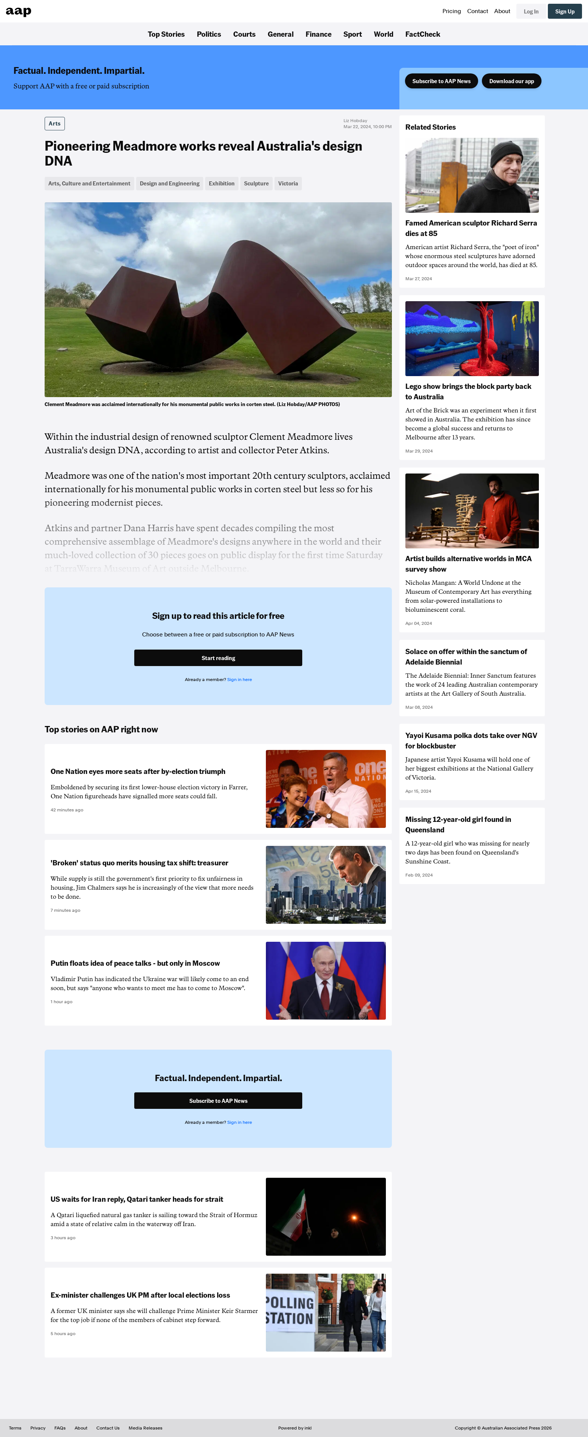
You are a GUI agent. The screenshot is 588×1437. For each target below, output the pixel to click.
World (383, 34)
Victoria (288, 183)
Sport (353, 34)
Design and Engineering (170, 183)
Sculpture (256, 183)
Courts (244, 34)
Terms (15, 1428)
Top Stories (166, 34)
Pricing (451, 11)
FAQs (60, 1428)
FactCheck (422, 34)
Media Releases (145, 1428)
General (281, 34)
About (502, 11)
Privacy (37, 1428)
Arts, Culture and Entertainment (89, 183)
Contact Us (108, 1428)
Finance (319, 34)
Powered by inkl (295, 1428)
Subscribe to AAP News (441, 81)
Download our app (511, 81)
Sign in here (239, 679)
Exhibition (222, 183)
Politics (209, 34)
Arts (55, 123)
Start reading (218, 658)
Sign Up (564, 11)
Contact (477, 11)
